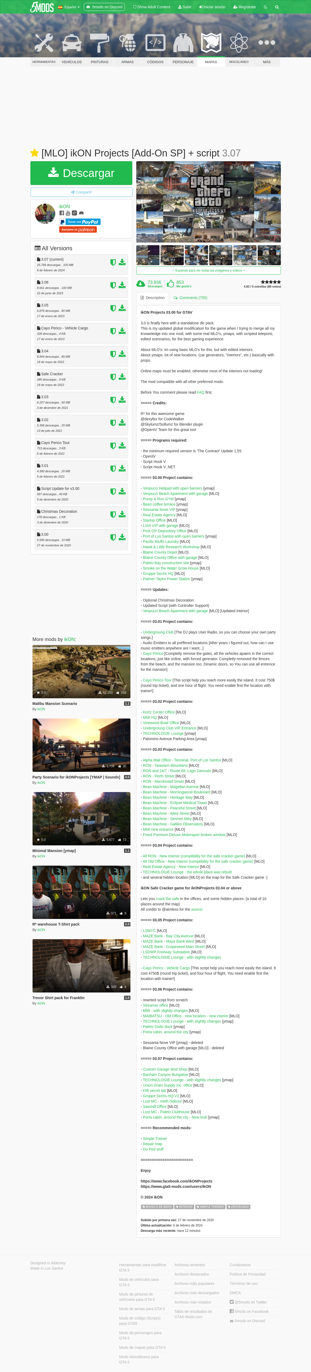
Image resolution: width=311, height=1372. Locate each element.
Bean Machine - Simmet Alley (167, 819)
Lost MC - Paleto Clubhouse (166, 1112)
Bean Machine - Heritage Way (168, 797)
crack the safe (167, 899)
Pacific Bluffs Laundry (161, 541)
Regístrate (244, 7)
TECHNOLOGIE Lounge (163, 733)
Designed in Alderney (48, 1263)
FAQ (200, 392)
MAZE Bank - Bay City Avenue (168, 936)
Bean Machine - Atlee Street (166, 813)
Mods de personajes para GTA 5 (140, 1335)
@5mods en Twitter (248, 1302)
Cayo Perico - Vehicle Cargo (166, 968)
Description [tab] (153, 298)
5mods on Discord (247, 1321)
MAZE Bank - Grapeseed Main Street (174, 947)
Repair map (152, 1144)
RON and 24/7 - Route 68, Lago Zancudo (177, 771)
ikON (64, 206)
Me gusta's (184, 286)
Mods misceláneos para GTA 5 (139, 1359)
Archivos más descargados (196, 1293)
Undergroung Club (158, 632)
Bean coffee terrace (159, 504)
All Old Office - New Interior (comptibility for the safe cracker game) (198, 861)
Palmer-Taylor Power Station (166, 579)
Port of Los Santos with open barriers (173, 536)
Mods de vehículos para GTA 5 (139, 1282)
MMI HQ (150, 717)
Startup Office (154, 520)
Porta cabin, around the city (165, 1032)
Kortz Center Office (159, 712)
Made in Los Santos (46, 1268)
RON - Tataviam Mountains (165, 765)
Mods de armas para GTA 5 (142, 1309)
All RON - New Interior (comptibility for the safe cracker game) (194, 856)
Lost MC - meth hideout (162, 1101)
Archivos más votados (192, 1302)
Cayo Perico (153, 653)
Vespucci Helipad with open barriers (172, 488)
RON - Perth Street (158, 776)
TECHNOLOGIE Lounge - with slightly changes (182, 957)
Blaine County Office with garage (170, 557)
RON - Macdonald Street (163, 781)
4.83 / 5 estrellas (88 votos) (262, 286)
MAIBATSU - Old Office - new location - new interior (185, 1016)
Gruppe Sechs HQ (158, 573)
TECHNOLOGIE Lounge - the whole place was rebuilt (187, 872)
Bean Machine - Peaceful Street (169, 808)
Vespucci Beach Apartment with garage (175, 493)
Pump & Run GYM (158, 499)
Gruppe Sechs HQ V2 (161, 1096)
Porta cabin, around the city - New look (175, 1117)
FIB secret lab (154, 1090)
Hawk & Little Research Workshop (171, 547)
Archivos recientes (189, 1265)
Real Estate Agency (159, 515)
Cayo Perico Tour (157, 680)
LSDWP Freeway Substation (166, 952)
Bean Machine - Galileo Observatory (173, 824)
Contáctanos (240, 1265)
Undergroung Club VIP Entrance (170, 728)
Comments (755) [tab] (190, 298)
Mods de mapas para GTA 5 (142, 1347)
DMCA (235, 1293)
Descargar (81, 173)
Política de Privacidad (248, 1274)
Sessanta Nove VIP (159, 509)
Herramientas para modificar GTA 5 (142, 1267)
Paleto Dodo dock (158, 1026)
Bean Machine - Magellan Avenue (171, 787)
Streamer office (155, 1005)
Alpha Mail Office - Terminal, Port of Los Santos (182, 760)
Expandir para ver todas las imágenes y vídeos (208, 270)
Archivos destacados (191, 1274)
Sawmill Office (154, 1106)
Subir (185, 7)
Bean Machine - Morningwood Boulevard (176, 792)
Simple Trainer (155, 1138)
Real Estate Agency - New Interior (171, 867)
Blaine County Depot (160, 552)
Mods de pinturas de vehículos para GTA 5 (137, 1297)
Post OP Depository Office (164, 531)
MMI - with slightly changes (165, 1010)
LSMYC (149, 931)
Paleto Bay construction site (166, 563)
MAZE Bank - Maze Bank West (168, 941)
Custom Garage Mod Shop (165, 1069)
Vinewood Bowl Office (161, 723)
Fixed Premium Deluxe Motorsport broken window (184, 835)
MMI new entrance (158, 829)
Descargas (155, 286)
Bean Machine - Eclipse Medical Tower (175, 803)
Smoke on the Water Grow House (171, 568)
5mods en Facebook (249, 1311)
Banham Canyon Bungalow (165, 1074)
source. (197, 909)
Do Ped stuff (153, 1149)
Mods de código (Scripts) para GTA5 (140, 1321)
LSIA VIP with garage (160, 525)
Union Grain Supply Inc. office (167, 1085)
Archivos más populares (194, 1283)
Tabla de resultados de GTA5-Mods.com (193, 1314)
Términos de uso (243, 1283)
